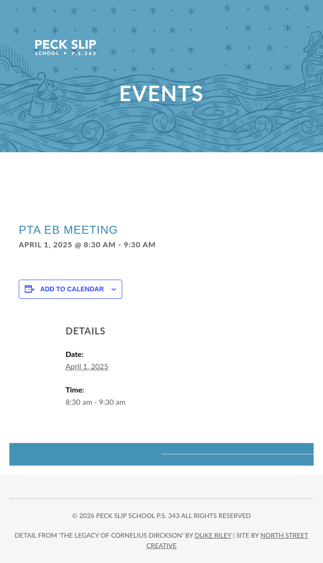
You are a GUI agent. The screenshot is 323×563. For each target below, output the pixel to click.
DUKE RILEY (213, 535)
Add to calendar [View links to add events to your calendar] (72, 289)
